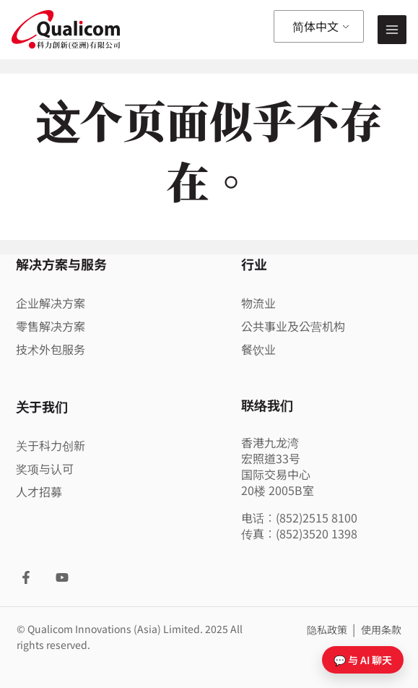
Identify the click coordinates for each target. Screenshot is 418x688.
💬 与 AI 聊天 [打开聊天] (363, 660)
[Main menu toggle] (392, 30)
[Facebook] (26, 577)
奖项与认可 (45, 468)
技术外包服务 (50, 349)
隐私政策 (328, 629)
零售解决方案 (50, 326)
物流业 (258, 302)
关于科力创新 (50, 445)
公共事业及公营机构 (293, 326)
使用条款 (381, 629)
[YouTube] (62, 577)
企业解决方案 (50, 302)
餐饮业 (258, 349)
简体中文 (315, 26)
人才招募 (39, 491)
